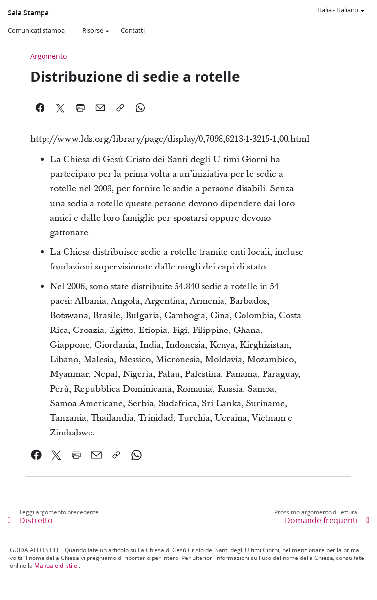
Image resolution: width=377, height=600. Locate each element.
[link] (36, 455)
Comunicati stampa (36, 30)
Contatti (133, 30)
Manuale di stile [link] (55, 565)
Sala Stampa (28, 12)
